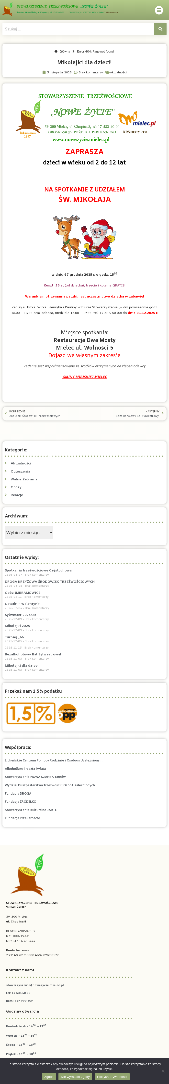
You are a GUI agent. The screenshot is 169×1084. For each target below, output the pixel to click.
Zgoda (49, 1077)
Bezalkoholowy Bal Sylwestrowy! (33, 654)
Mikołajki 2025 (17, 625)
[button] (159, 10)
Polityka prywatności (112, 1077)
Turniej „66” (15, 637)
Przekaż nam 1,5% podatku (33, 691)
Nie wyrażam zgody (75, 1077)
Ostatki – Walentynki (23, 603)
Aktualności (118, 72)
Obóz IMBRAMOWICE (22, 592)
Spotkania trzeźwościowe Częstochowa (38, 570)
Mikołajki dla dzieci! (22, 665)
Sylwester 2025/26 (20, 614)
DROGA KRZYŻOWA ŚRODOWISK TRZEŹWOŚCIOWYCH (50, 581)
